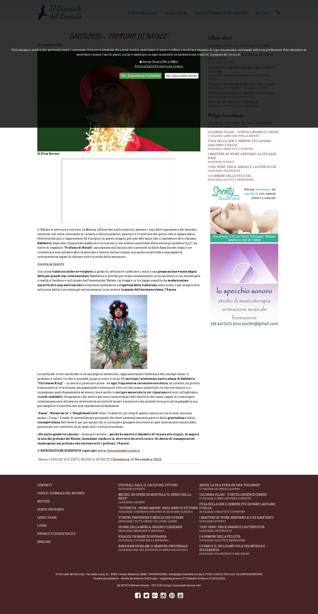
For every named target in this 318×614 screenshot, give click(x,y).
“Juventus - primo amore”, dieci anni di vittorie (159, 512)
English (44, 545)
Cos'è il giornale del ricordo (61, 496)
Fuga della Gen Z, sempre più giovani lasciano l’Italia (239, 510)
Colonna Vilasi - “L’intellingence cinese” (243, 132)
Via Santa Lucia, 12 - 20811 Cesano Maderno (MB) (116, 577)
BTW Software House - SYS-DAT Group (146, 588)
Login (42, 528)
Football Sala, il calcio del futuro (159, 489)
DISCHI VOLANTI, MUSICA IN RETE (80, 462)
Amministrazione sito (187, 588)
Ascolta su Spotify (50, 267)
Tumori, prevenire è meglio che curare (159, 522)
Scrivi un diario (50, 512)
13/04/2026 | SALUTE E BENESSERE (231, 179)
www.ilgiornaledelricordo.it (119, 453)
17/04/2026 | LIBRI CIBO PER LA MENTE (233, 136)
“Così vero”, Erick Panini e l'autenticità (242, 167)
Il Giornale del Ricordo (70, 577)
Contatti (44, 488)
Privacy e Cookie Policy (56, 536)
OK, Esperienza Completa (140, 76)
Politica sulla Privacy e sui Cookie (159, 66)
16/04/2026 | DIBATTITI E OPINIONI (230, 149)
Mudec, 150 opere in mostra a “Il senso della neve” (159, 501)
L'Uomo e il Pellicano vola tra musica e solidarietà (239, 552)
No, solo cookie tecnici (181, 75)
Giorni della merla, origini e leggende (159, 531)
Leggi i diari (47, 520)
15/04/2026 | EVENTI (221, 162)
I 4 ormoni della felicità (229, 176)
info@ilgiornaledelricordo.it (186, 577)
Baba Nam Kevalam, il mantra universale (159, 550)
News (43, 462)
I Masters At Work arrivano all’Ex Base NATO (239, 522)
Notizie (43, 504)
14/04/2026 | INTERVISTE (224, 170)
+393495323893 (157, 577)
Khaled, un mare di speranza (159, 541)
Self (188, 246)
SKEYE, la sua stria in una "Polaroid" (239, 489)
